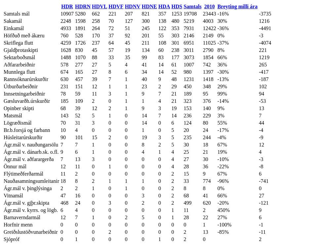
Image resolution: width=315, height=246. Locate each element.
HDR (67, 6)
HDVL (99, 6)
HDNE (149, 6)
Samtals (192, 6)
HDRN (83, 6)
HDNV (132, 6)
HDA (164, 6)
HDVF (115, 6)
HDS (177, 6)
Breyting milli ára (237, 6)
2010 (209, 6)
